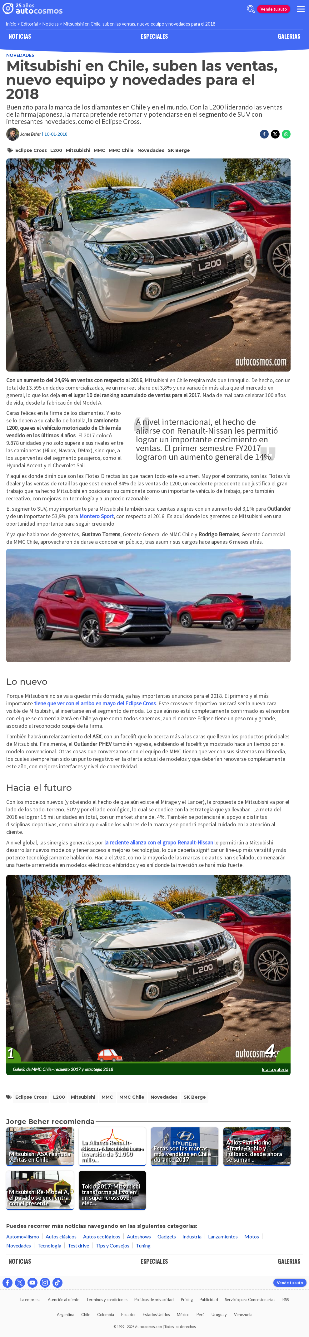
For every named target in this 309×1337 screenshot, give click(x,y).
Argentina (65, 1314)
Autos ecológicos (101, 1236)
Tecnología (49, 1245)
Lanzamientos (223, 1236)
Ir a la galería (275, 1069)
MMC (99, 150)
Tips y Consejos (112, 1245)
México (183, 1314)
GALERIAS (289, 36)
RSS (285, 1299)
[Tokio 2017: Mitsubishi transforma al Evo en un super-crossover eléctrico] (112, 1190)
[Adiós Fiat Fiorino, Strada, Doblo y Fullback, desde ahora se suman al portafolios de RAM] (257, 1146)
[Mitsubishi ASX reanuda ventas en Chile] (40, 1146)
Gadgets (166, 1236)
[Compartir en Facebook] (264, 134)
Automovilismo (22, 1236)
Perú (201, 1314)
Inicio (11, 24)
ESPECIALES (154, 36)
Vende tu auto (274, 9)
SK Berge (179, 150)
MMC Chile (121, 150)
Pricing (187, 1299)
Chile (85, 1314)
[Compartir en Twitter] (275, 134)
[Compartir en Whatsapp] (286, 134)
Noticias (50, 24)
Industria (192, 1236)
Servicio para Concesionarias (250, 1299)
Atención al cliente (63, 1299)
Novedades (20, 55)
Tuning (143, 1245)
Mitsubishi (78, 150)
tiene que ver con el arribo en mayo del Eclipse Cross (95, 703)
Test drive (78, 1245)
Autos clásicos (61, 1236)
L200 (56, 150)
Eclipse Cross (31, 150)
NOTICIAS (20, 36)
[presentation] (148, 969)
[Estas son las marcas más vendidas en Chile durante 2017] (184, 1146)
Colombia (105, 1314)
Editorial (29, 24)
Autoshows (139, 1236)
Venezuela (243, 1314)
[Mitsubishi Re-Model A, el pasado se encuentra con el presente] (40, 1190)
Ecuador (128, 1314)
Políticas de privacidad (154, 1299)
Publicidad (209, 1299)
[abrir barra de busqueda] (251, 9)
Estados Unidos (156, 1314)
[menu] (301, 9)
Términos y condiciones (106, 1299)
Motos (251, 1236)
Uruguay (219, 1314)
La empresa (30, 1299)
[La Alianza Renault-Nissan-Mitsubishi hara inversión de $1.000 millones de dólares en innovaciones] (112, 1146)
